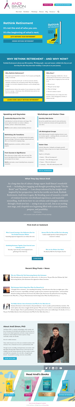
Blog (46, 12)
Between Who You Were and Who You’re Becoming (55, 232)
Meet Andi (19, 12)
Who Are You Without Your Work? (55, 249)
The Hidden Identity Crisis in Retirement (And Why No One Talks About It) (30, 303)
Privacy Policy (46, 405)
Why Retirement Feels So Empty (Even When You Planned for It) (27, 287)
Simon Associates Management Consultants (37, 403)
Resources (53, 12)
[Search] (58, 11)
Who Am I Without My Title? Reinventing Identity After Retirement (28, 275)
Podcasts (41, 12)
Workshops (34, 12)
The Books (26, 12)
